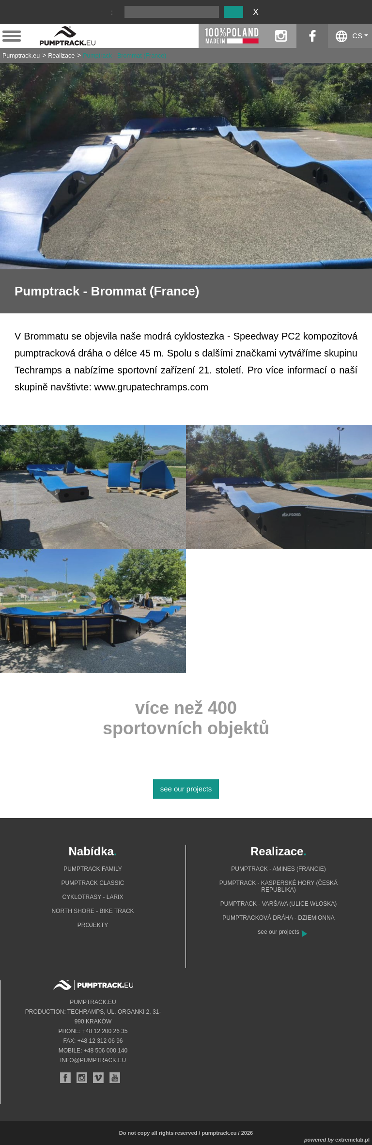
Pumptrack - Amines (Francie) (278, 869)
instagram (280, 36)
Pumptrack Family (92, 869)
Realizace (61, 55)
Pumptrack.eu (21, 55)
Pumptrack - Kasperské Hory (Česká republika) (278, 886)
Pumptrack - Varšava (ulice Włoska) (278, 903)
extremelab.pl (352, 1140)
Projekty (93, 925)
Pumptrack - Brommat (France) (124, 55)
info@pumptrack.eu (93, 1060)
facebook (312, 36)
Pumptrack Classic (92, 883)
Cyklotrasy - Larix (93, 897)
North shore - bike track (92, 911)
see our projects (186, 789)
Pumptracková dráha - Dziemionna (278, 917)
